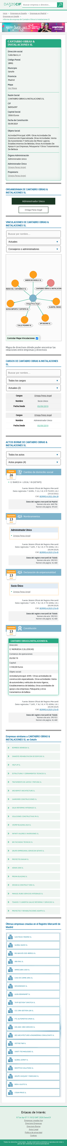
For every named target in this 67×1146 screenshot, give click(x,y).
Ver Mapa (12, 88)
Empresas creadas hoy (33, 1120)
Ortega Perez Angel (17, 167)
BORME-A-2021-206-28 (49, 496)
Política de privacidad (33, 1132)
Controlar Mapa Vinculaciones (21, 338)
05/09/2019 (42, 406)
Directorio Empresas (33, 1123)
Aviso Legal (33, 1129)
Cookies (33, 1135)
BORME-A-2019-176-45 (49, 552)
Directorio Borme (33, 1126)
